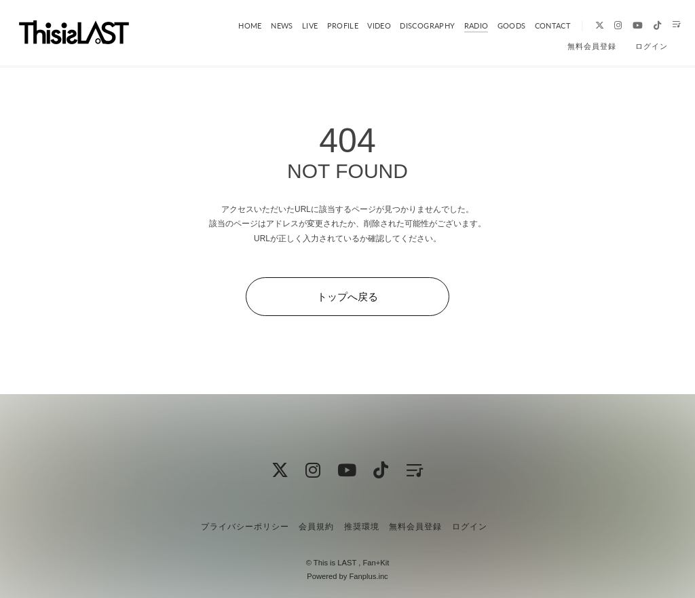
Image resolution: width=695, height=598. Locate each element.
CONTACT (540, 25)
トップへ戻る (347, 296)
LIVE (299, 25)
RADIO (464, 25)
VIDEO (368, 25)
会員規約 (316, 526)
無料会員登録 (591, 46)
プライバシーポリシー (245, 526)
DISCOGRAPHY (415, 25)
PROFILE (331, 25)
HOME (240, 25)
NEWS (271, 25)
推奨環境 (361, 526)
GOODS (499, 25)
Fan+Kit (375, 563)
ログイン (651, 46)
